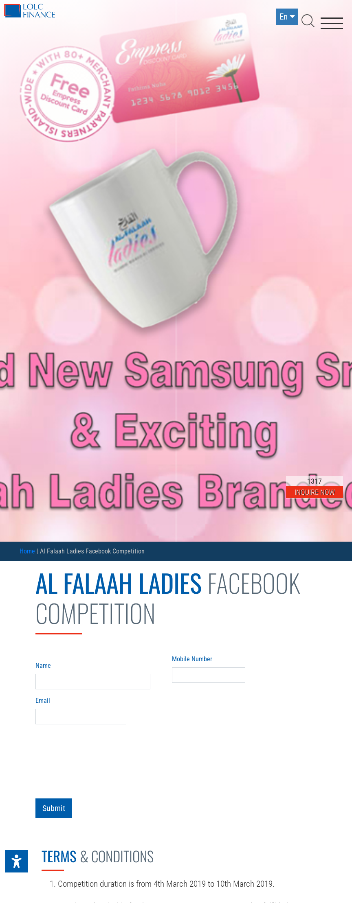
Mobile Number (192, 659)
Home (27, 551)
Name (43, 665)
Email (42, 700)
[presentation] (97, 756)
